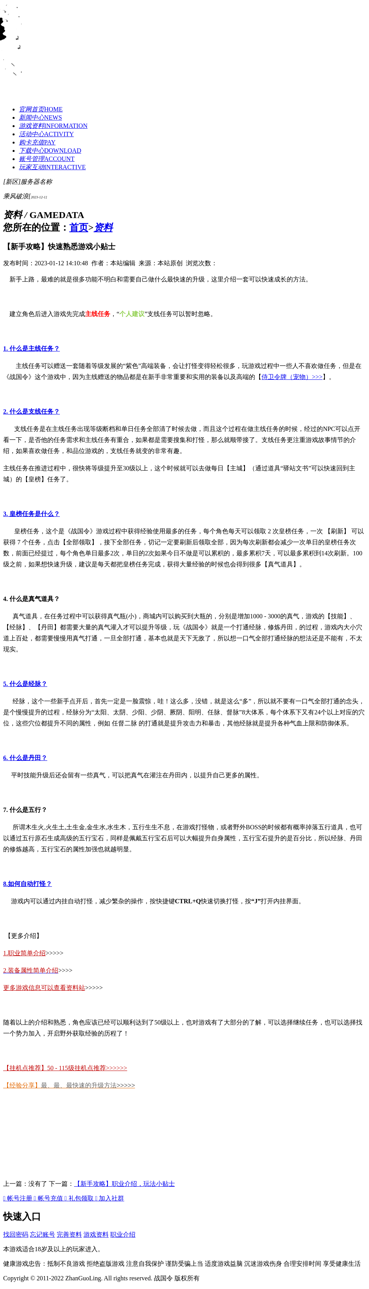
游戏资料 (96, 1234)
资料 (103, 227)
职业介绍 (122, 1234)
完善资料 (69, 1234)
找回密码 (15, 1234)
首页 (78, 227)
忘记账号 (42, 1234)
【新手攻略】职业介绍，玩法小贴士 (124, 1183)
